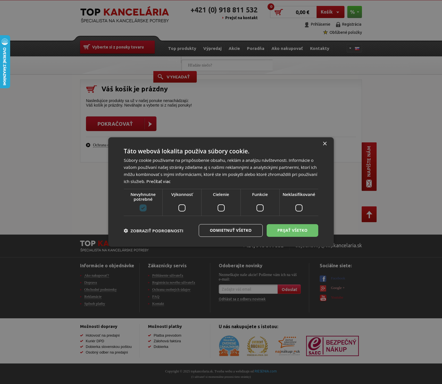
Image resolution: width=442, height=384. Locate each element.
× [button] (324, 144)
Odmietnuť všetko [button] (231, 230)
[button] (154, 230)
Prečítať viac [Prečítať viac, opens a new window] (158, 181)
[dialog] (221, 192)
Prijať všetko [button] (292, 230)
